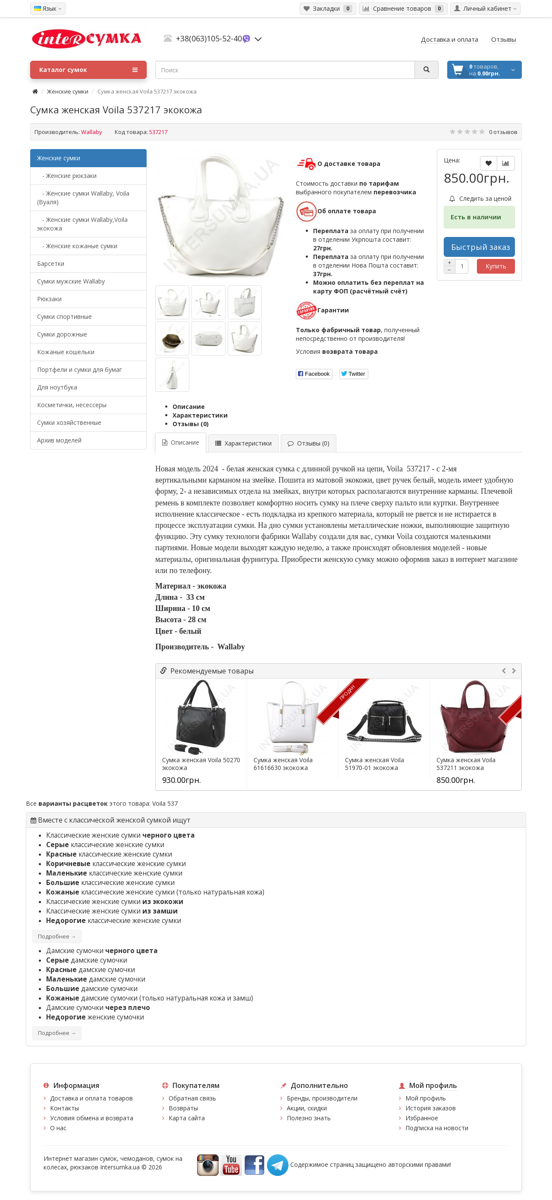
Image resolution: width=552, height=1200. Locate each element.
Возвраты (183, 1108)
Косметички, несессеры (72, 405)
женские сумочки (95, 1017)
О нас (58, 1128)
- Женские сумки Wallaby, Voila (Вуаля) (83, 197)
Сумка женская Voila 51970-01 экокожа (374, 764)
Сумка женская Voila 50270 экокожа (201, 764)
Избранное (421, 1118)
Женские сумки (67, 91)
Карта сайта (187, 1118)
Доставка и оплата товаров (91, 1098)
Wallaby (91, 132)
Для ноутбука (57, 387)
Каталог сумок (88, 69)
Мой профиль (425, 1098)
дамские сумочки (86, 960)
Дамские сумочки (102, 950)
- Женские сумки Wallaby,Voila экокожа (82, 223)
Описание (188, 406)
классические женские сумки (105, 844)
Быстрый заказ (480, 247)
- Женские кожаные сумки (77, 246)
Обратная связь (192, 1098)
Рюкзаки (49, 299)
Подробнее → (57, 936)
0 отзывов (503, 132)
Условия (337, 351)
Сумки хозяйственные (69, 422)
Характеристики (200, 415)
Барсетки (50, 263)
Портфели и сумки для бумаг (79, 369)
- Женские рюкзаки (67, 175)
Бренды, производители (322, 1098)
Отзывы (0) (190, 424)
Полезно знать (309, 1118)
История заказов (430, 1108)
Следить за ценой (480, 198)
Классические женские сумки (120, 835)
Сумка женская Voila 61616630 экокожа (283, 764)
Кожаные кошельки (65, 352)
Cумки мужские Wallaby (71, 281)
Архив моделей (59, 440)
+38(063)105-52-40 (209, 38)
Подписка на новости (436, 1128)
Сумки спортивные (64, 316)
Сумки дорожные (62, 334)
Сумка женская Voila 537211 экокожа (466, 764)
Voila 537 (165, 803)
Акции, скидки (307, 1108)
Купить (496, 266)
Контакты (64, 1108)
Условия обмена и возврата (91, 1118)
